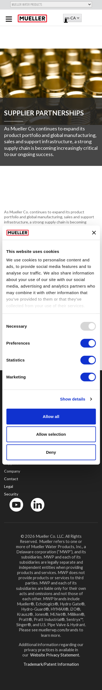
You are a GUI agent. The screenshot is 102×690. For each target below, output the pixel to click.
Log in (66, 21)
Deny (51, 452)
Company (12, 471)
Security (11, 494)
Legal (8, 486)
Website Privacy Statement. (54, 654)
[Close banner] (94, 232)
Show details (72, 399)
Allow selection (51, 434)
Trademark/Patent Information (51, 664)
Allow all (51, 416)
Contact (11, 478)
